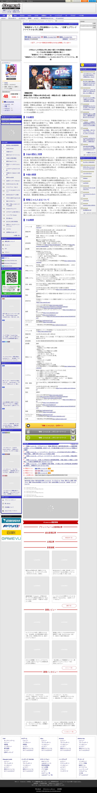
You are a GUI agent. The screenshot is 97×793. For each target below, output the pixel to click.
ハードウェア (58, 15)
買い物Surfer (9, 218)
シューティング (83, 769)
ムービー (36, 18)
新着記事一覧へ (69, 537)
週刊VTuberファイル (11, 161)
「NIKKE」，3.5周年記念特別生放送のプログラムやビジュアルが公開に (89, 123)
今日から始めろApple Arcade (13, 198)
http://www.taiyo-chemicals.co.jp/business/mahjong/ (54, 306)
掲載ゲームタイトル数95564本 (11, 10)
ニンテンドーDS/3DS (28, 759)
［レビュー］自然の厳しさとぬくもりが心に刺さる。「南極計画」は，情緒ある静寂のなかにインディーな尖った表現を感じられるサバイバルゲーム (11, 425)
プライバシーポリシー (10, 499)
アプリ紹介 (45, 769)
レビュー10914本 (6, 12)
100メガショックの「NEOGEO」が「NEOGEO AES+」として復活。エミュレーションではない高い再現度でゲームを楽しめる (89, 91)
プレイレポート (12, 18)
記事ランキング (8, 752)
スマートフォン (44, 759)
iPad (50, 482)
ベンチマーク (64, 771)
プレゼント (7, 244)
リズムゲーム (83, 771)
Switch (29, 15)
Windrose (85, 178)
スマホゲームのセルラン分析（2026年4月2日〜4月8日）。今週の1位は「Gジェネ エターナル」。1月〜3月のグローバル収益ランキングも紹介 (89, 140)
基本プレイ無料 (69, 480)
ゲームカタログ (60, 18)
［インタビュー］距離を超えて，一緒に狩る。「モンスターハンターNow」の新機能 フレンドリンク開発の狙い (11, 492)
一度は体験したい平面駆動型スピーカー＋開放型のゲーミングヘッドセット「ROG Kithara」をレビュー (64, 661)
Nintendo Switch (8, 265)
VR (50, 15)
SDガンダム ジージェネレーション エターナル (89, 167)
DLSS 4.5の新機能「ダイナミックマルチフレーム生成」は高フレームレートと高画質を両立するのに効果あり (37, 661)
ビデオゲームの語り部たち (13, 211)
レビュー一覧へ (69, 667)
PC (9, 15)
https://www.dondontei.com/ (50, 312)
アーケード (81, 759)
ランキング (92, 1)
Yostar (6, 82)
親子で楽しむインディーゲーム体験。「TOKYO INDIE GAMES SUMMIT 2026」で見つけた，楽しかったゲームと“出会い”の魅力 (11, 315)
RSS (2, 1)
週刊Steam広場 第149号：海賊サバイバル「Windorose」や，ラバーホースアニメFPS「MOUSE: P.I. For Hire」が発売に (36, 572)
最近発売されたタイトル (47, 18)
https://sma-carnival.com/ (43, 302)
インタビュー (22, 18)
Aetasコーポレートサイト (11, 510)
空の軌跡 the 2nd (87, 210)
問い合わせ (30, 1)
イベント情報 (83, 763)
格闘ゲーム (82, 765)
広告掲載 (59, 788)
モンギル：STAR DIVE (88, 162)
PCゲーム (7, 258)
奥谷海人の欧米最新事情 (12, 145)
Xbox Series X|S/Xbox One (11, 260)
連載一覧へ (18, 235)
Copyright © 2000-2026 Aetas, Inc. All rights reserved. (48, 791)
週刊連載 (6, 748)
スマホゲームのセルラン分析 (13, 169)
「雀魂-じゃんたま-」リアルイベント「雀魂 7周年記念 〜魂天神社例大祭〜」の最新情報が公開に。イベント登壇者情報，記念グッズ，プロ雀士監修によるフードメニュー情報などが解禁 (50, 448)
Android (68, 482)
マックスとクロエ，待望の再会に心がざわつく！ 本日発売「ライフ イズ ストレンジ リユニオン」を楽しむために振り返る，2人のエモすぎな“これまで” (11, 358)
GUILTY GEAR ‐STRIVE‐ (89, 205)
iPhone (33, 480)
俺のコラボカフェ (10, 201)
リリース (73, 482)
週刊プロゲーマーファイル (13, 155)
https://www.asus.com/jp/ (56, 305)
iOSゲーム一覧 (46, 773)
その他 (81, 773)
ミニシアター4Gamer (11, 215)
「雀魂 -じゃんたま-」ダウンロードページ (51, 431)
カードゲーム (83, 767)
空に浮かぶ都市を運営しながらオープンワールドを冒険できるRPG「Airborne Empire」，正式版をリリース (89, 83)
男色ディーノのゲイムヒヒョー (13, 165)
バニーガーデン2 (87, 173)
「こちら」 (57, 783)
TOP (4, 15)
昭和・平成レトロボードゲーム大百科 (13, 205)
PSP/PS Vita (81, 738)
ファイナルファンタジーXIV (89, 194)
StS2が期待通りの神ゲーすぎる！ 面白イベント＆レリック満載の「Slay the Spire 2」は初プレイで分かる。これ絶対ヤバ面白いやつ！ (11, 404)
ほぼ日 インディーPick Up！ (13, 180)
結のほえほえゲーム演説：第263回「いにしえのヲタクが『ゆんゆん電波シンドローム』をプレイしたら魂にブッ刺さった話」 (64, 572)
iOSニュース (45, 761)
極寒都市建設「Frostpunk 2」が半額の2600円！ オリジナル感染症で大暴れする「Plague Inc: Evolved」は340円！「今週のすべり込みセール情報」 (37, 599)
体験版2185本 (16, 12)
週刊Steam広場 (10, 177)
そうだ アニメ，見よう (12, 187)
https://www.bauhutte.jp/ (49, 315)
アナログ (73, 15)
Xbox (15, 15)
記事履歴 (84, 1)
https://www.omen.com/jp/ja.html (52, 308)
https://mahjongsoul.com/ (45, 320)
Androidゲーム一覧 (47, 775)
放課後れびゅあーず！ (11, 232)
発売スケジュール (28, 748)
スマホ (36, 15)
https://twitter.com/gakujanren (53, 244)
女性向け (44, 15)
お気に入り (77, 1)
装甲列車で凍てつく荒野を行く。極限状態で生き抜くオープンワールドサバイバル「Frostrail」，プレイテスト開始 (89, 115)
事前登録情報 (45, 765)
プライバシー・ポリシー (49, 788)
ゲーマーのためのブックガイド (13, 191)
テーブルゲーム (56, 480)
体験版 (29, 18)
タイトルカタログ (28, 750)
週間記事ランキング (10, 241)
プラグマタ (86, 200)
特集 (6, 106)
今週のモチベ (9, 151)
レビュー (3, 18)
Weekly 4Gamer (10, 148)
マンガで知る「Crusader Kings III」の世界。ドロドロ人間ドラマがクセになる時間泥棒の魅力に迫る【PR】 (11, 337)
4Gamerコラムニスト (11, 208)
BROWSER (28, 480)
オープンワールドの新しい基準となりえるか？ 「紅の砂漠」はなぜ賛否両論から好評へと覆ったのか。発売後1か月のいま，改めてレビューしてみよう (37, 635)
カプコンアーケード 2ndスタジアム (89, 188)
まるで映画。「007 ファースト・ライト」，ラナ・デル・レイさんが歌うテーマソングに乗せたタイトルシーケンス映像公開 (89, 131)
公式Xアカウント (10, 1)
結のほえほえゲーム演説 (12, 194)
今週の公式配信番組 (11, 158)
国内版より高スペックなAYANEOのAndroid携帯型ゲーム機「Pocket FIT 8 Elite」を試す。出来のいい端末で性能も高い (63, 634)
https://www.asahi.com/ (49, 322)
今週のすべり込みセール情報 (13, 173)
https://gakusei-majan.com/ (59, 325)
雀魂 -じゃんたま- (11, 76)
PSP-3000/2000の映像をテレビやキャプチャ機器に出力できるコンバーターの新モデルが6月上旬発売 (89, 148)
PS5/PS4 (22, 15)
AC (66, 15)
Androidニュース (46, 763)
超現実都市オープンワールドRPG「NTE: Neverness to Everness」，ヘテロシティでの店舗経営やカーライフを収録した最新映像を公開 (89, 107)
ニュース (7, 104)
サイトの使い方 (21, 1)
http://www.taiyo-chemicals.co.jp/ (56, 416)
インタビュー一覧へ (69, 731)
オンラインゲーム (9, 740)
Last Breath (85, 182)
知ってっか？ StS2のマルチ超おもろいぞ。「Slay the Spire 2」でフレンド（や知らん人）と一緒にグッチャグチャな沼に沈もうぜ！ (11, 382)
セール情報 (45, 767)
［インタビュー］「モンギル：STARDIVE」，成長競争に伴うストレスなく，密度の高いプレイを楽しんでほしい (11, 470)
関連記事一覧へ (74, 444)
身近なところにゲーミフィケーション (13, 225)
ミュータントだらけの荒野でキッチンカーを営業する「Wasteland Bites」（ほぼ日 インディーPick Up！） (64, 598)
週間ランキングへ (92, 152)
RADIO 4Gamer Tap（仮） (12, 184)
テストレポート (65, 763)
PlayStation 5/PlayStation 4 (11, 263)
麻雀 (30, 482)
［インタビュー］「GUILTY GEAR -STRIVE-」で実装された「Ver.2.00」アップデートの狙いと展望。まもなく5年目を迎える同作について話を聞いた (11, 449)
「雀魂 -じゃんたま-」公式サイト (52, 425)
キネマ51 (8, 229)
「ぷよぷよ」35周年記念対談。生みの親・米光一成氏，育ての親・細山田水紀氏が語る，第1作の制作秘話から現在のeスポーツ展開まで (64, 725)
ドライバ (7, 252)
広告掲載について (9, 507)
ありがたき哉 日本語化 (12, 221)
